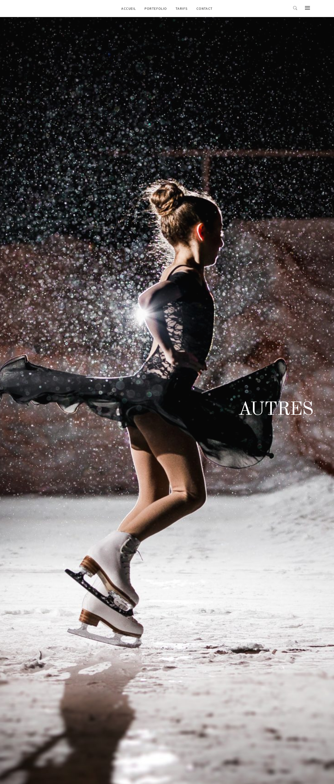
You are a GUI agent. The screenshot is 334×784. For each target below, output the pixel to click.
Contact (204, 8)
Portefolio (156, 8)
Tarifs (182, 8)
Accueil (128, 8)
